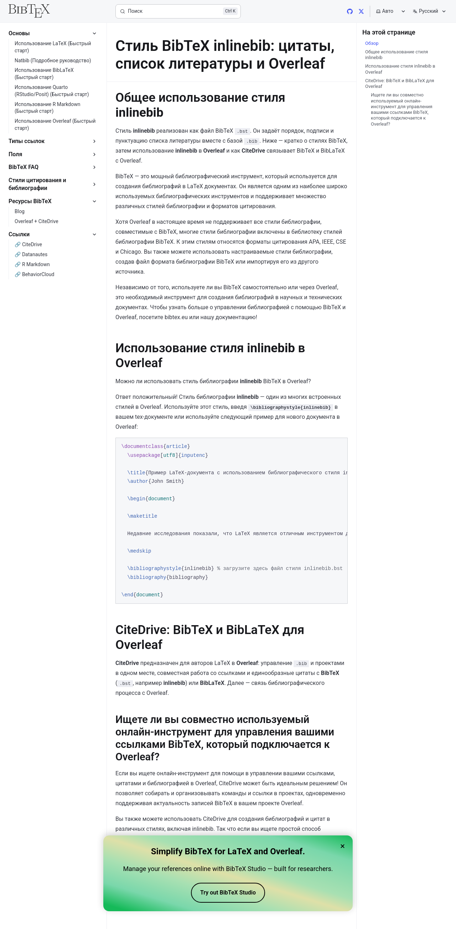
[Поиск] (178, 11)
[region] (231, 521)
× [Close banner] (342, 846)
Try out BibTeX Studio (228, 892)
